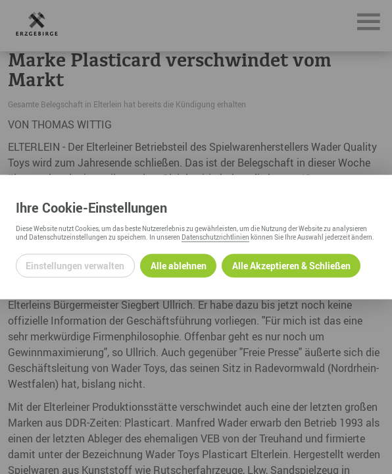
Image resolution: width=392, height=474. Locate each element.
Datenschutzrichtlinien (215, 236)
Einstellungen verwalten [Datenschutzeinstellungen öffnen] (75, 265)
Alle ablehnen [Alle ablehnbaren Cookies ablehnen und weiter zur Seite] (179, 265)
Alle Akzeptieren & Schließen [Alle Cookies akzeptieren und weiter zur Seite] (291, 265)
